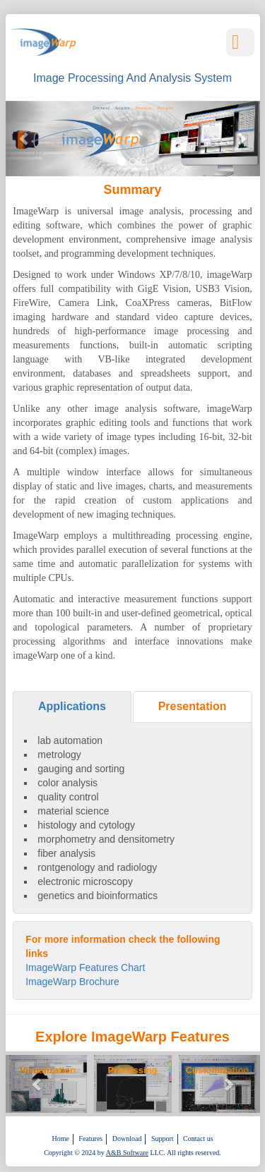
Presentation (192, 706)
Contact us (198, 1138)
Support (162, 1138)
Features (90, 1138)
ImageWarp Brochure (72, 981)
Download (127, 1138)
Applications (72, 706)
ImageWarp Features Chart (85, 967)
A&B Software (127, 1152)
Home (60, 1138)
